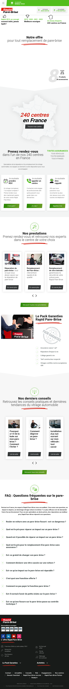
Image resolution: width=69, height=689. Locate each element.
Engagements (46, 673)
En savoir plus (13, 287)
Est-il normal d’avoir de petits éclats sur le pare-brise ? (29, 593)
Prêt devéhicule (40, 652)
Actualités (18, 673)
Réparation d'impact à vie (49, 352)
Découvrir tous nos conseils (34, 472)
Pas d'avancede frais (6, 655)
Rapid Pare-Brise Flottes (53, 675)
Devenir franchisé (13, 675)
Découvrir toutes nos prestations (34, 305)
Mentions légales (21, 683)
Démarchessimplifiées (6, 650)
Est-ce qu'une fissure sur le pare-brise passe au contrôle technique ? (29, 602)
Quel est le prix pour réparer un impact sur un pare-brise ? (30, 529)
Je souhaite (59, 10)
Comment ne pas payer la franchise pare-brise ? (25, 586)
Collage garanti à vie (48, 355)
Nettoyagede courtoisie (41, 657)
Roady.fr (35, 677)
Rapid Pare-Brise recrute (32, 675)
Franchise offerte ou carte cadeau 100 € (14, 646)
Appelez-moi (57, 206)
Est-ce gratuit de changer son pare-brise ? (23, 555)
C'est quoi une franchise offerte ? (19, 578)
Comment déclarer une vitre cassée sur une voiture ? (28, 562)
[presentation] (32, 295)
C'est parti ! (12, 206)
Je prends (39, 3)
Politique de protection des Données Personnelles (20, 686)
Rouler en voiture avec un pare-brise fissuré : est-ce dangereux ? (33, 521)
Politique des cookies (43, 686)
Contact (8, 673)
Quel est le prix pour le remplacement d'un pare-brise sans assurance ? (30, 545)
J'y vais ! (34, 206)
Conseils (29, 673)
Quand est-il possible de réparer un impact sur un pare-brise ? (32, 537)
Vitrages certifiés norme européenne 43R (54, 364)
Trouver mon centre (34, 126)
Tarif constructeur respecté (50, 359)
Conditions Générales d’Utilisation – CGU (41, 683)
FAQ (36, 673)
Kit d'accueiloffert (41, 647)
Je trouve (43, 10)
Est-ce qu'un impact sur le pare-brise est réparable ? (27, 570)
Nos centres (59, 673)
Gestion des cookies (57, 686)
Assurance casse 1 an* (49, 348)
